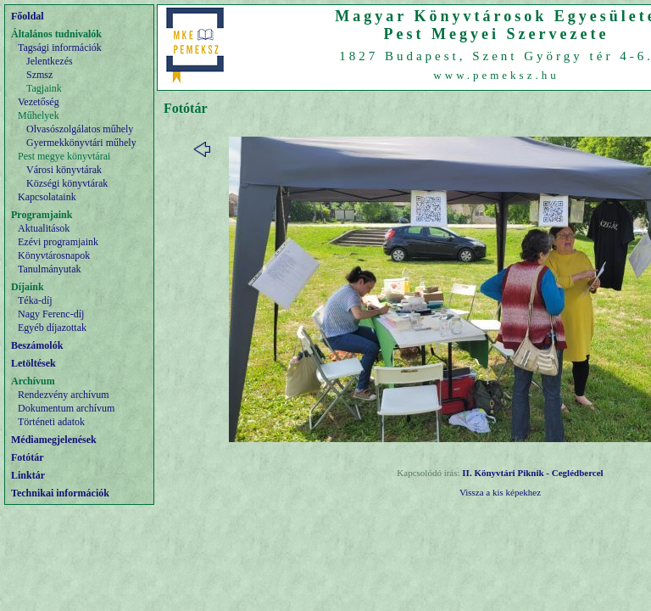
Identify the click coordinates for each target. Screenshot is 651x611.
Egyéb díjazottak (52, 328)
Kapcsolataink (47, 197)
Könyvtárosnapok (54, 255)
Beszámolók (37, 345)
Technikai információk (60, 493)
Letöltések (33, 363)
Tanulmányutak (49, 269)
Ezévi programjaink (58, 242)
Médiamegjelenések (54, 440)
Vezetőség (38, 102)
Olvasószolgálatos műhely (79, 129)
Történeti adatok (51, 422)
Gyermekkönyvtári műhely (81, 143)
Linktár (28, 475)
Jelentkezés (49, 61)
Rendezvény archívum (63, 395)
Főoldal (27, 16)
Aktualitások (44, 228)
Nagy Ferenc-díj (51, 314)
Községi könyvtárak (67, 183)
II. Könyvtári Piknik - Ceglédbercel (532, 473)
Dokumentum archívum (66, 408)
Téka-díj (35, 300)
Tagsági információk (60, 47)
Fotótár (27, 457)
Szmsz (39, 75)
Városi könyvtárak (64, 170)
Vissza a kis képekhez (500, 492)
